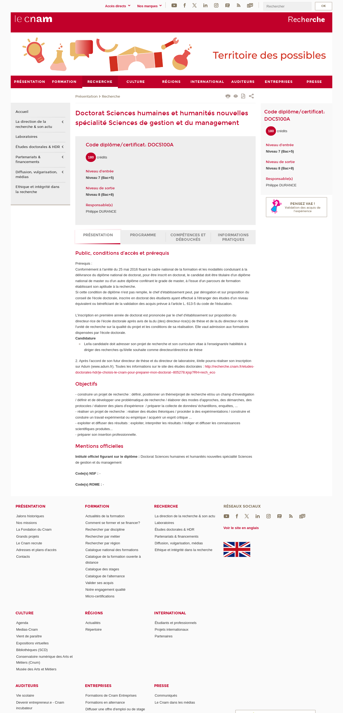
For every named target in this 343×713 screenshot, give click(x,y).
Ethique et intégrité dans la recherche (37, 189)
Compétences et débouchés (188, 237)
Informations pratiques (233, 237)
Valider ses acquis (99, 583)
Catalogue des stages (102, 569)
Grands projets (27, 536)
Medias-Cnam (27, 629)
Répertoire (93, 629)
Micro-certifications (99, 596)
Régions (94, 613)
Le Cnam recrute (29, 543)
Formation (97, 506)
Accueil (22, 111)
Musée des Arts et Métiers (36, 669)
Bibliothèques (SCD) (32, 650)
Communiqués (166, 695)
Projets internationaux (171, 629)
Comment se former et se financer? (112, 522)
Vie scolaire (25, 695)
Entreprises (98, 686)
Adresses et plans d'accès (36, 550)
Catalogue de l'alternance (105, 576)
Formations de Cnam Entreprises (111, 695)
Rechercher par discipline (105, 529)
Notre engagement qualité (105, 590)
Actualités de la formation (105, 516)
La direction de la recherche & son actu (34, 124)
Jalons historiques (30, 516)
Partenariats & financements (28, 159)
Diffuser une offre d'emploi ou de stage (115, 709)
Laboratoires (27, 137)
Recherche (111, 96)
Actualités (92, 622)
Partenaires (163, 636)
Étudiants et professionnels (175, 622)
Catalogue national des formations (111, 550)
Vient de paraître (29, 636)
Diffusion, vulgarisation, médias (36, 174)
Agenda (22, 622)
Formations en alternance (105, 702)
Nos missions (26, 522)
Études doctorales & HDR (38, 147)
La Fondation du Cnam (33, 529)
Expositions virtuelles (32, 643)
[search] (287, 6)
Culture (24, 613)
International (170, 613)
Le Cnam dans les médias (175, 702)
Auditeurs (27, 686)
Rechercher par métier (102, 536)
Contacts (23, 557)
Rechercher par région (102, 543)
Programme (143, 235)
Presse (161, 686)
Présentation (86, 96)
